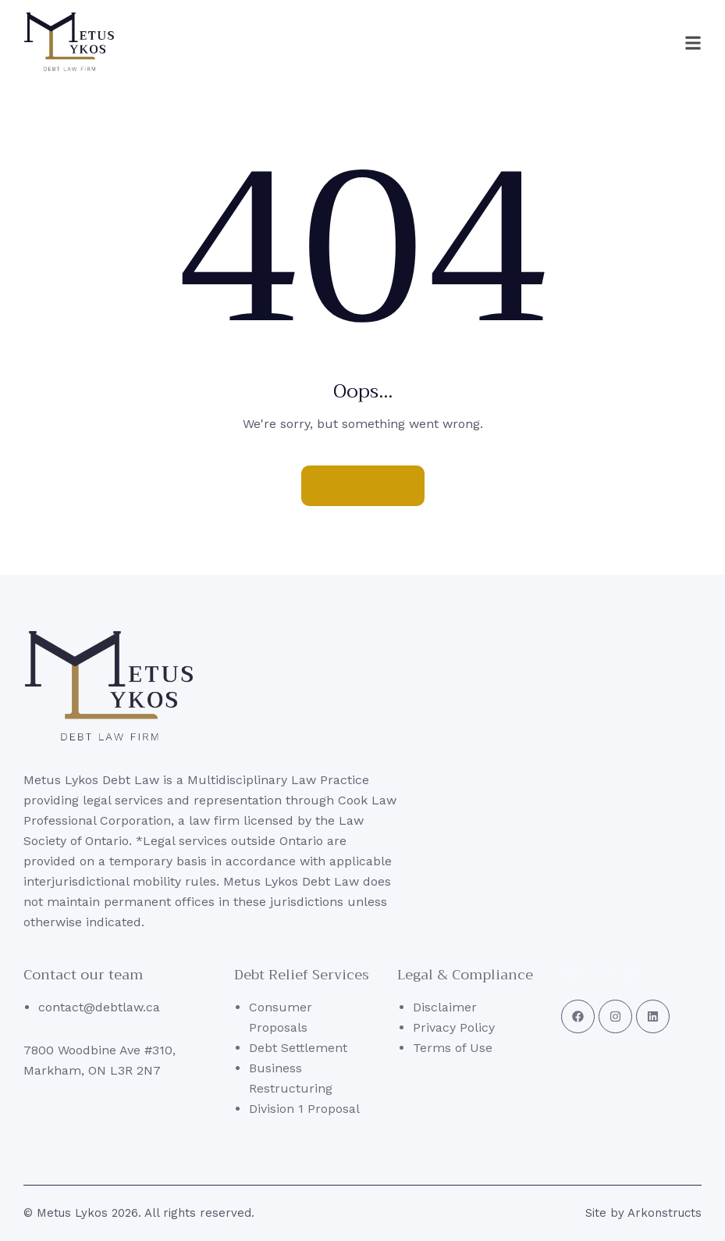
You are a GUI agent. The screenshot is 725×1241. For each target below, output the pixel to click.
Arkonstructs (664, 1213)
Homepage (362, 485)
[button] (659, 43)
